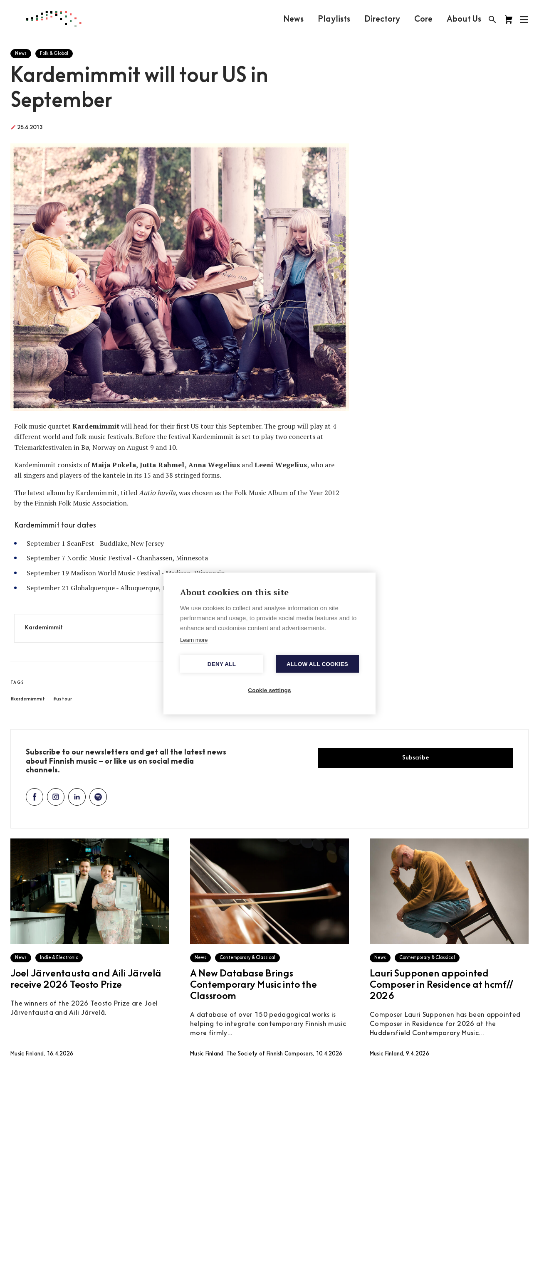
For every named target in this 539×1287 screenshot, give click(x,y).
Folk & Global (54, 54)
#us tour (62, 699)
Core (423, 19)
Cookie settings (269, 690)
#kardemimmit (27, 699)
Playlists (334, 19)
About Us (464, 19)
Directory (382, 19)
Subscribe (415, 758)
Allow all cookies (317, 664)
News (293, 19)
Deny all (222, 664)
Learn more (194, 640)
